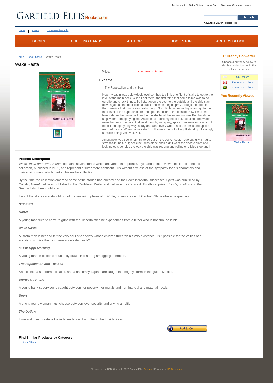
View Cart (212, 5)
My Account (178, 5)
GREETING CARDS (86, 41)
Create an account (242, 5)
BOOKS (38, 41)
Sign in (225, 5)
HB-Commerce (175, 369)
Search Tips (231, 23)
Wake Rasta (241, 142)
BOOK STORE (182, 41)
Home (20, 56)
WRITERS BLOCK (230, 41)
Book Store (35, 56)
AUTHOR (134, 41)
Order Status (196, 5)
